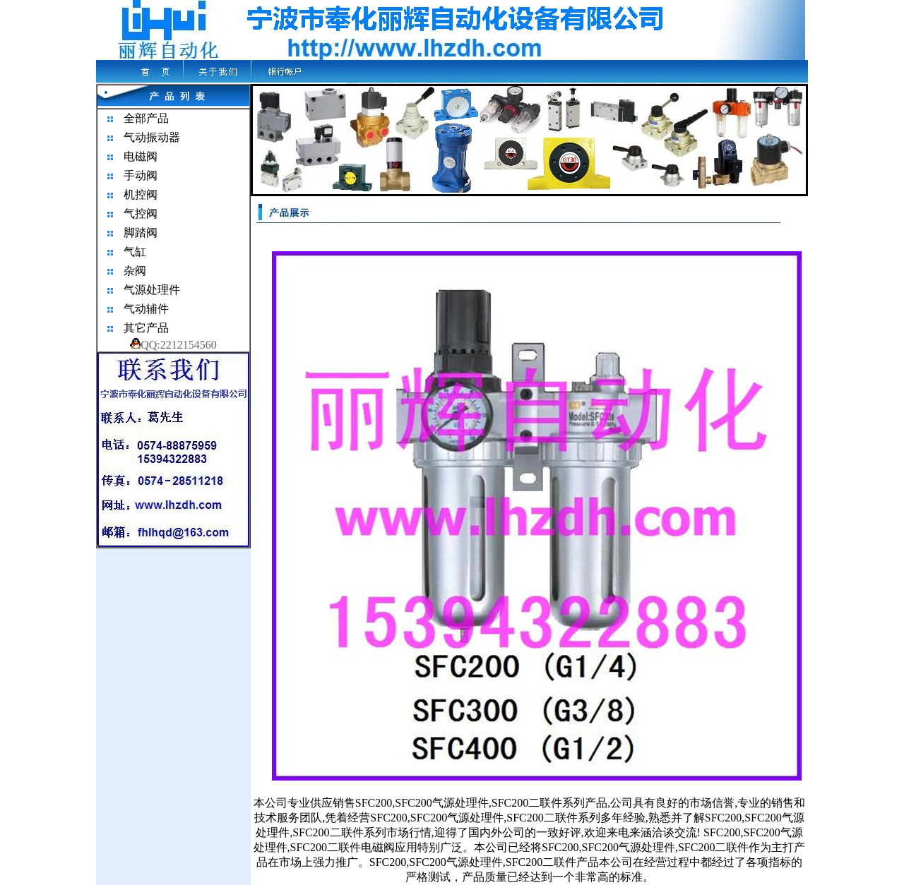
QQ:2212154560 (173, 345)
